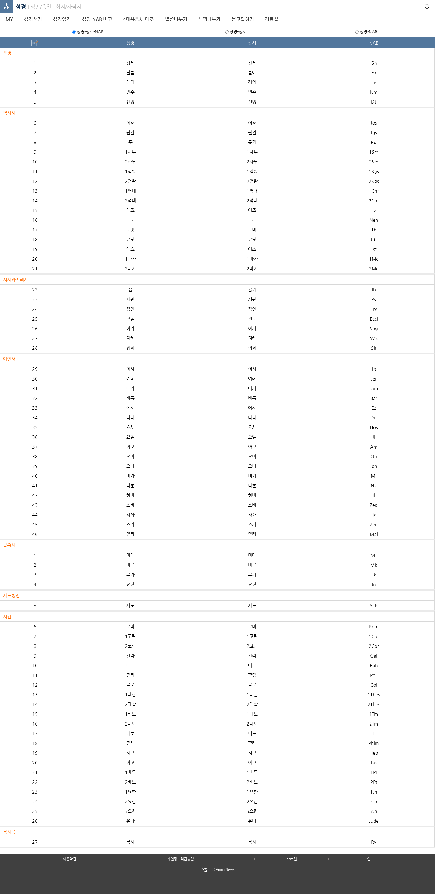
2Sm (373, 161)
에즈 (130, 210)
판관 (130, 132)
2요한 (130, 801)
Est (374, 249)
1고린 (252, 636)
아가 (130, 328)
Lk (373, 574)
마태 (130, 555)
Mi (373, 476)
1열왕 (130, 171)
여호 (130, 122)
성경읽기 (62, 19)
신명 (130, 101)
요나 (130, 466)
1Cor (374, 636)
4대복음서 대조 (138, 19)
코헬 (130, 318)
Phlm (373, 743)
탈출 (130, 72)
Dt (373, 101)
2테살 (130, 704)
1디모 (252, 714)
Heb (374, 753)
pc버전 (291, 859)
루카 (130, 574)
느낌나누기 (209, 19)
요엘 (130, 437)
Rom (374, 626)
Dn (374, 417)
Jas (374, 762)
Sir (373, 348)
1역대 (130, 190)
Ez (373, 210)
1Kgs (374, 171)
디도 (252, 733)
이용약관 (69, 859)
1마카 (130, 258)
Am (374, 446)
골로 (252, 685)
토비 (252, 229)
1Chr (374, 190)
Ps (373, 299)
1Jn (373, 791)
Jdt (374, 239)
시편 (130, 299)
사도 (130, 605)
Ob (374, 456)
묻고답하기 (243, 19)
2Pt (373, 782)
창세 (130, 63)
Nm (374, 92)
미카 (130, 476)
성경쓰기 (33, 19)
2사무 (130, 161)
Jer (374, 378)
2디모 (252, 723)
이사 (130, 369)
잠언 (130, 309)
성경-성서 (237, 31)
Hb (374, 495)
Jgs (374, 132)
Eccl (374, 318)
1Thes (374, 694)
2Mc (373, 268)
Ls (374, 369)
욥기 (252, 289)
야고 (130, 762)
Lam (373, 388)
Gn (374, 63)
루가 (252, 574)
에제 (130, 408)
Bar (373, 398)
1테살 (130, 694)
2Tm (373, 723)
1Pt (373, 772)
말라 (130, 534)
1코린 (130, 636)
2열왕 (130, 181)
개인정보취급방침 (180, 859)
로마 (130, 626)
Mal (374, 534)
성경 (21, 7)
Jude (374, 821)
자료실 (271, 19)
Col (373, 685)
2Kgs (374, 181)
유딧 (130, 239)
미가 (252, 476)
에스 (130, 249)
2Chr (374, 200)
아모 (130, 446)
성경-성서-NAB (90, 31)
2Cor (374, 646)
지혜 (130, 338)
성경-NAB (368, 31)
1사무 (130, 152)
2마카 (130, 268)
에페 (130, 665)
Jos (374, 122)
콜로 (130, 685)
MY (9, 19)
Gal (373, 655)
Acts (373, 605)
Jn (373, 584)
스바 (130, 505)
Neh (374, 220)
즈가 (252, 524)
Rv (373, 842)
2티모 (130, 723)
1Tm (373, 714)
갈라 (130, 655)
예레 (130, 378)
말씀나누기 (176, 19)
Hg (374, 514)
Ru (373, 142)
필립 (252, 675)
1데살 (252, 694)
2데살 (252, 704)
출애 (252, 72)
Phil (374, 675)
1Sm (373, 152)
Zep (374, 505)
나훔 (130, 485)
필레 (130, 743)
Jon (373, 466)
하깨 (252, 514)
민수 (130, 92)
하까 (130, 514)
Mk (373, 565)
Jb (373, 289)
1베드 (130, 772)
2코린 (130, 646)
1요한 (130, 791)
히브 (130, 753)
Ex (373, 72)
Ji (373, 437)
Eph (374, 665)
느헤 (130, 220)
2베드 (130, 782)
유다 (130, 821)
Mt (374, 555)
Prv (374, 309)
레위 (130, 82)
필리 (130, 675)
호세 (130, 427)
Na (374, 485)
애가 (130, 388)
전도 (252, 318)
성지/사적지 (68, 6)
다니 (130, 417)
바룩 (130, 398)
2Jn (373, 801)
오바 (130, 456)
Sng (374, 328)
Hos (374, 427)
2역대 (130, 200)
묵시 (130, 842)
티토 (130, 733)
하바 (130, 495)
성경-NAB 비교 (97, 19)
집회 (130, 348)
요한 (130, 584)
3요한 (130, 811)
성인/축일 (41, 6)
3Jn (373, 811)
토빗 (130, 229)
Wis (374, 338)
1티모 (130, 714)
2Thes (374, 704)
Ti (374, 733)
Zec (373, 524)
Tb (373, 229)
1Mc (373, 258)
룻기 (252, 142)
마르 (130, 565)
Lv (373, 82)
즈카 (130, 524)
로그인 (365, 859)
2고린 (252, 646)
